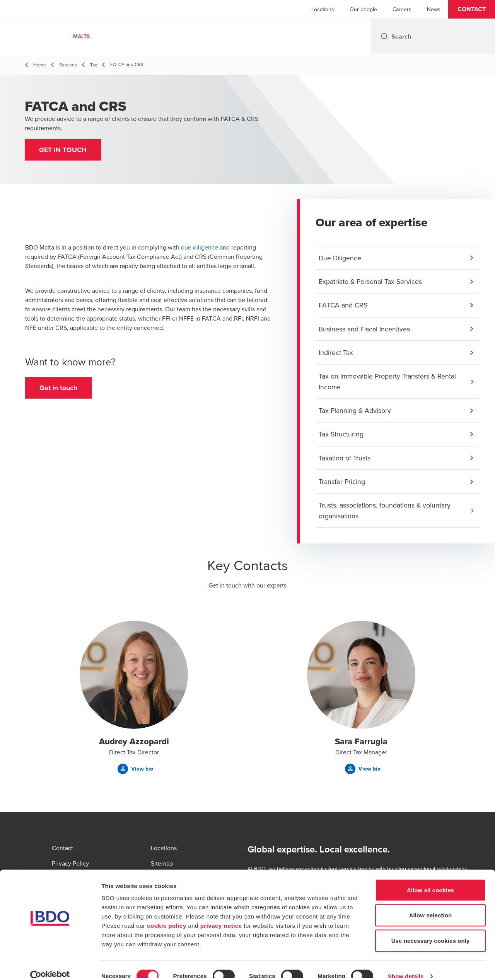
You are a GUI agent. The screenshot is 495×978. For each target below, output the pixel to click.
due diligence (199, 248)
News (433, 9)
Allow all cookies (430, 876)
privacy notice (221, 912)
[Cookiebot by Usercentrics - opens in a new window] (50, 963)
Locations (322, 9)
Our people (363, 9)
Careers (402, 9)
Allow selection (430, 902)
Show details (406, 962)
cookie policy (166, 912)
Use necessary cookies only (430, 927)
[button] (471, 9)
